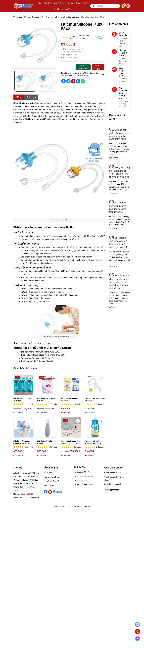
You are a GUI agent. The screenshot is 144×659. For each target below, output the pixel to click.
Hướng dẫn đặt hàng (82, 472)
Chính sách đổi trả (81, 480)
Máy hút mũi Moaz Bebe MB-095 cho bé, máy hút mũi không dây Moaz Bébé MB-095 (71, 442)
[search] (105, 6)
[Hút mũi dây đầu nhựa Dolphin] (71, 385)
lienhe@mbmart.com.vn (29, 497)
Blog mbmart (49, 485)
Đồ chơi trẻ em (51, 3)
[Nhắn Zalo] (137, 624)
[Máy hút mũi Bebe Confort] (47, 427)
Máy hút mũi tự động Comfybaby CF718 (22, 442)
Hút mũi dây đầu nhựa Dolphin (70, 399)
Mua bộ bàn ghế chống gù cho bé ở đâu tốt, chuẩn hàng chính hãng (119, 134)
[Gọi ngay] (137, 631)
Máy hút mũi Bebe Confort (44, 442)
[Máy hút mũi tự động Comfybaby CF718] (24, 427)
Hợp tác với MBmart (52, 477)
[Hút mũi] (23, 118)
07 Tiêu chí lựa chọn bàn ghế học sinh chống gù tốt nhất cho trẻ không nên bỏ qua (119, 281)
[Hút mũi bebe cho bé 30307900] (24, 385)
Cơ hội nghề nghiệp (52, 481)
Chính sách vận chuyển (84, 476)
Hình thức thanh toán (113, 484)
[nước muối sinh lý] (42, 291)
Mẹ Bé (39, 3)
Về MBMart (48, 473)
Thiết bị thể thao (67, 3)
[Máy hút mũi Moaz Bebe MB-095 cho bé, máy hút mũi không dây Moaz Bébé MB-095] (71, 427)
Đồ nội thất (82, 3)
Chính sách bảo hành (83, 485)
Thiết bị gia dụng (62, 9)
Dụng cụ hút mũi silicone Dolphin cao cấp (93, 442)
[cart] (123, 6)
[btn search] (93, 5)
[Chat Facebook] (137, 638)
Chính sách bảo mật (112, 473)
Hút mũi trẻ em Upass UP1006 (46, 399)
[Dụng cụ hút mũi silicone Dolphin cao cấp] (95, 427)
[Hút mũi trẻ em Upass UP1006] (47, 385)
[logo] (23, 6)
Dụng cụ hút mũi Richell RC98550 (95, 399)
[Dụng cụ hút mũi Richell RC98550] (95, 385)
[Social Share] (63, 81)
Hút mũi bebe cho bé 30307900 (22, 399)
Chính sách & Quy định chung (114, 478)
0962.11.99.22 (27, 494)
